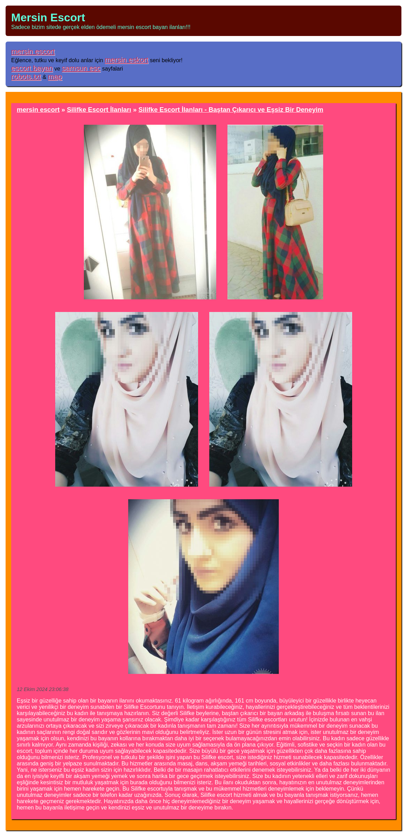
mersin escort (33, 51)
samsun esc (81, 68)
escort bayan (32, 68)
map (55, 76)
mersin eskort (126, 60)
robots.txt (26, 76)
